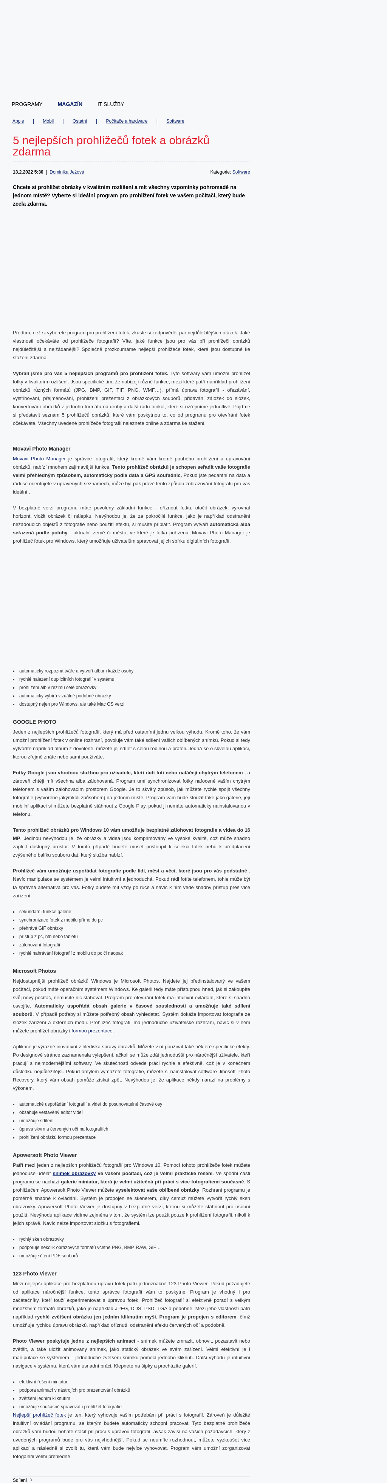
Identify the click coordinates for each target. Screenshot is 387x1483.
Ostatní (80, 121)
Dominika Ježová (67, 172)
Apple (18, 121)
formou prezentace (91, 1031)
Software (175, 121)
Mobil (48, 121)
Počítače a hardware (126, 121)
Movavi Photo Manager (39, 459)
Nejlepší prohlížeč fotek (39, 1415)
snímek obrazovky (74, 1173)
